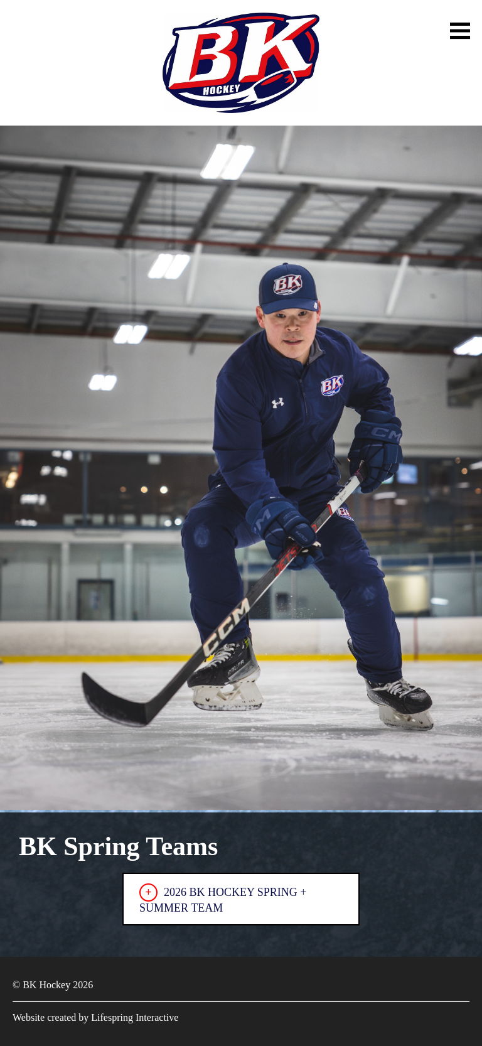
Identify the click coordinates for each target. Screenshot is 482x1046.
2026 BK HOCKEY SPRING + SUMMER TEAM (223, 898)
